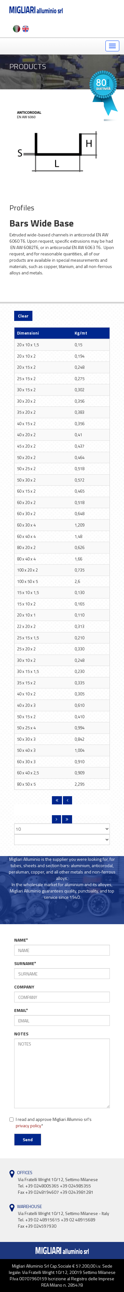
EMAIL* (21, 1010)
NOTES (21, 1034)
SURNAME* (25, 963)
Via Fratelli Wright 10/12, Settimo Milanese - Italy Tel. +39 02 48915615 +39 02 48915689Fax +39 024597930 (63, 1219)
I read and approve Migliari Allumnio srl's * (50, 1122)
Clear (23, 315)
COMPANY (24, 987)
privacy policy (28, 1125)
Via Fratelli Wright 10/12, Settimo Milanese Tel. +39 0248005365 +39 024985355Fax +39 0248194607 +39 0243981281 (58, 1185)
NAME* (21, 940)
